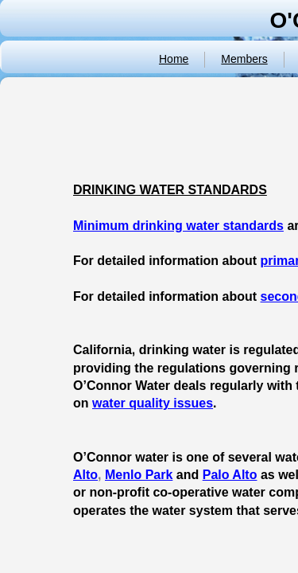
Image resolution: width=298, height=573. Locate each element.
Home (173, 59)
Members (244, 59)
